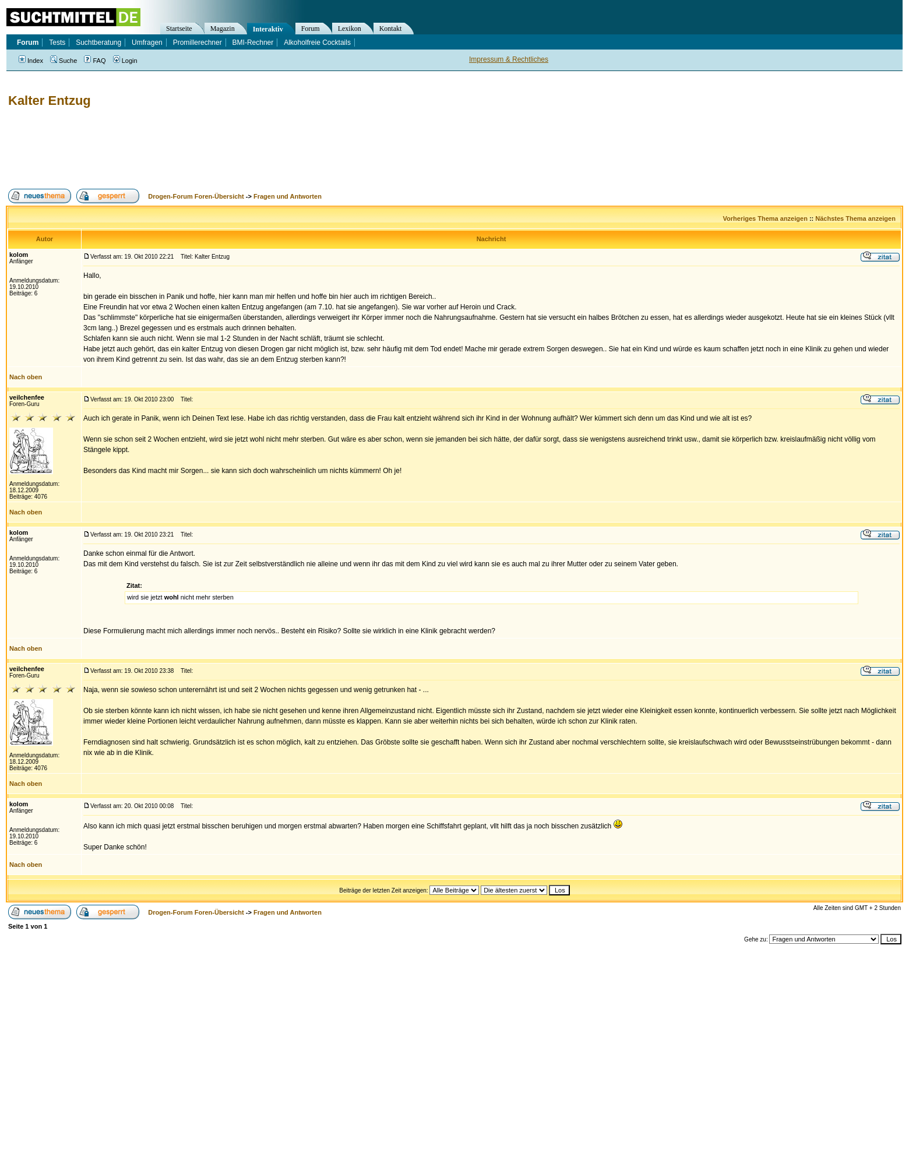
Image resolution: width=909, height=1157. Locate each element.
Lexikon (349, 28)
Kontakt (390, 28)
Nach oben (25, 376)
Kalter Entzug (49, 100)
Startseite (179, 28)
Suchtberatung (98, 42)
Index (31, 60)
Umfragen (147, 42)
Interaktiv (268, 29)
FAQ (94, 60)
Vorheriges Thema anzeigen (765, 218)
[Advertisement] (218, 148)
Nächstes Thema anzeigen (855, 218)
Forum (310, 28)
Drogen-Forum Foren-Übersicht (196, 196)
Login (125, 60)
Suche (63, 60)
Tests (57, 42)
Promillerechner (197, 42)
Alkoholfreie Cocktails (317, 42)
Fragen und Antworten (287, 196)
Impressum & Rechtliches (508, 59)
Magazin (222, 28)
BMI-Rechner (253, 42)
